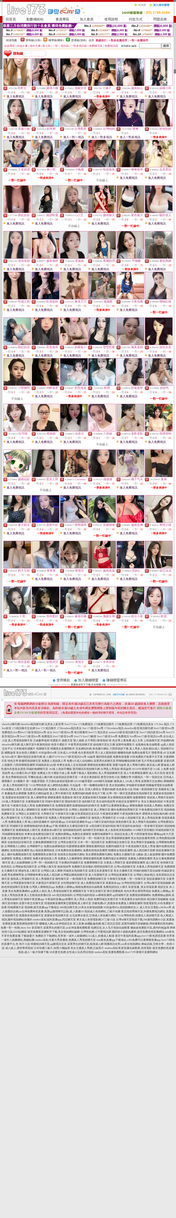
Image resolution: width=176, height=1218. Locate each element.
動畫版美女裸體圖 (16, 793)
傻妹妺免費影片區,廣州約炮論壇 (149, 927)
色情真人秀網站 (153, 805)
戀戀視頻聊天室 (103, 866)
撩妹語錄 (42, 789)
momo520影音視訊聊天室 (124, 732)
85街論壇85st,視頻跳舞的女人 (121, 907)
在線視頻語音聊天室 (65, 777)
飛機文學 (125, 777)
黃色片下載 (98, 793)
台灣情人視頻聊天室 (81, 809)
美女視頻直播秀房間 (143, 838)
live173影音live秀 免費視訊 (113, 736)
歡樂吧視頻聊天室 (30, 760)
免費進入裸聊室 (22, 858)
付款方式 (135, 19)
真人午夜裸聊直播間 (136, 773)
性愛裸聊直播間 (75, 846)
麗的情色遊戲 (104, 756)
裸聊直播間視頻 (95, 846)
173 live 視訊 (161, 724)
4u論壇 (91, 756)
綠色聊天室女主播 (104, 744)
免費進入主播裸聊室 (70, 858)
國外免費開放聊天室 (19, 854)
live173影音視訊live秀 (73, 756)
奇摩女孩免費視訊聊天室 (39, 834)
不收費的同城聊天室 (71, 862)
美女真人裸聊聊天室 (28, 809)
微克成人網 (153, 764)
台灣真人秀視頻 (110, 769)
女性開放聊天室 (70, 883)
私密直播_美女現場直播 (142, 887)
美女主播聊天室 (123, 870)
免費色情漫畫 (121, 756)
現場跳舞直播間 (53, 903)
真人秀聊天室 (102, 809)
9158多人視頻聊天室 (129, 817)
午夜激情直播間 (109, 813)
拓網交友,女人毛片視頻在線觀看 (110, 927)
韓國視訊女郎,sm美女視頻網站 (122, 944)
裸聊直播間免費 (92, 858)
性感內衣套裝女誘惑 (13, 769)
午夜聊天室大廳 (64, 813)
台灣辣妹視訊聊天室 (24, 866)
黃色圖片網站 (101, 748)
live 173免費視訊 (83, 724)
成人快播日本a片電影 (24, 773)
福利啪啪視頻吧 (72, 830)
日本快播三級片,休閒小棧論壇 (52, 948)
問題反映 (160, 19)
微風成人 (119, 781)
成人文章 (137, 740)
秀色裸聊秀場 (15, 874)
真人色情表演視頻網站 (118, 830)
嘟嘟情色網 (124, 752)
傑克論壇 (125, 769)
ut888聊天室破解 (103, 781)
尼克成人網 (30, 789)
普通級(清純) (79, 40)
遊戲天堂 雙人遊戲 (73, 740)
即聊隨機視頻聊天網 (128, 760)
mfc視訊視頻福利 (62, 895)
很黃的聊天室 (123, 821)
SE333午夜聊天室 (142, 769)
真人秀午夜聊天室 (60, 793)
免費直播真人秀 (17, 821)
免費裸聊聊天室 (93, 862)
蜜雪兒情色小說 (110, 777)
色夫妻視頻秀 (86, 752)
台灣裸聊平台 (35, 846)
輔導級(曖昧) (56, 40)
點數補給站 (35, 19)
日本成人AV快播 (67, 752)
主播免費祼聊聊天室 (45, 842)
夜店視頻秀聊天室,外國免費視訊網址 (143, 911)
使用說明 (111, 19)
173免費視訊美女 (143, 724)
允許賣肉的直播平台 (19, 838)
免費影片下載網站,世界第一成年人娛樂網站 (61, 935)
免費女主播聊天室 (124, 854)
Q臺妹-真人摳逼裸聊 (148, 854)
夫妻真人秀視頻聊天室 (150, 866)
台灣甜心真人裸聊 (52, 870)
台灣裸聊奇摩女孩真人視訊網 (42, 874)
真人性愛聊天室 (98, 874)
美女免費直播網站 (19, 891)
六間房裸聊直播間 (24, 764)
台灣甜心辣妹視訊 (144, 874)
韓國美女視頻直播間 (120, 850)
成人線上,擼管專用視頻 (19, 948)
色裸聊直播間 (63, 805)
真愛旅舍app (113, 883)
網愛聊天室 (79, 891)
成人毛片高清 (157, 773)
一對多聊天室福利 (153, 826)
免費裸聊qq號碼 (161, 895)
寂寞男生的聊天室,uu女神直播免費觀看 (66, 927)
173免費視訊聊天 (104, 724)
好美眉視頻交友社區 (87, 813)
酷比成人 (154, 748)
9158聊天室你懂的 (144, 830)
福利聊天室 (88, 801)
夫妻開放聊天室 (34, 801)
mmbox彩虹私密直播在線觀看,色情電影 (128, 948)
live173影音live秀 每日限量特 (70, 732)
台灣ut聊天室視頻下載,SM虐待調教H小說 (140, 919)
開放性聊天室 (73, 801)
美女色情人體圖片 (27, 752)
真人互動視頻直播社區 (37, 895)
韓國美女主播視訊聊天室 (73, 826)
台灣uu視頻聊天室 (125, 866)
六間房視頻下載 (119, 748)
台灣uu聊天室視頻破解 (157, 883)
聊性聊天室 (62, 878)
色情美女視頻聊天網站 (71, 854)
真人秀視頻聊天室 (17, 785)
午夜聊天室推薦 (116, 878)
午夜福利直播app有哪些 (59, 899)
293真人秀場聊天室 (13, 801)
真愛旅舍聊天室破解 (94, 797)
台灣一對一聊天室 (117, 793)
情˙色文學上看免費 (120, 740)
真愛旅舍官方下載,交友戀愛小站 (88, 684)
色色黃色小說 (124, 789)
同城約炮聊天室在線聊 (147, 870)
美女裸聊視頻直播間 (120, 797)
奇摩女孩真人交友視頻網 (72, 764)
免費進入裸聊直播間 (140, 858)
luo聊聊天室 (83, 817)
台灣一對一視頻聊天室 (44, 862)
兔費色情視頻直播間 (95, 850)
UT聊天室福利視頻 (103, 821)
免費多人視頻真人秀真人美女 (66, 789)
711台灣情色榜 (37, 785)
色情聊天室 (167, 862)
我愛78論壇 (119, 764)
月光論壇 (75, 785)
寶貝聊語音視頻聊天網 (86, 769)
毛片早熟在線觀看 (152, 760)
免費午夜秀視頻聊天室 (54, 809)
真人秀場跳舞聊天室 (110, 773)
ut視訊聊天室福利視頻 (102, 826)
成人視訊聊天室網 (144, 850)
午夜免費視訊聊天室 (151, 809)
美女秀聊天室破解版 (143, 842)
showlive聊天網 (11, 724)
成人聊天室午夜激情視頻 (35, 744)
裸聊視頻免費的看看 (99, 764)
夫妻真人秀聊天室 (114, 862)
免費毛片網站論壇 (38, 793)
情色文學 (12, 760)
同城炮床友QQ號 (46, 764)
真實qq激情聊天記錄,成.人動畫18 (64, 911)
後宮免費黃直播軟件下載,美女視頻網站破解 (53, 931)
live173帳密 (90, 736)
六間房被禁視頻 (143, 834)
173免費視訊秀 (123, 724)
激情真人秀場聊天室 (103, 817)
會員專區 (62, 19)
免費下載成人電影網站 (84, 773)
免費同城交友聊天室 (117, 842)
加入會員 (86, 19)
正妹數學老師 (41, 740)
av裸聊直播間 (104, 895)
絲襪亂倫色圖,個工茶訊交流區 (103, 923)
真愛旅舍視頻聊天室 (140, 793)
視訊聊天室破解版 (158, 899)
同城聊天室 (16, 826)
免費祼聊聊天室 (45, 805)
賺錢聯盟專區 (116, 680)
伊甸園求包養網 (135, 785)
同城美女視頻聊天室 (75, 870)
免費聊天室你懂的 (82, 866)
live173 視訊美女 (98, 732)
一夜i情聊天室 (78, 878)
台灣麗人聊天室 (47, 866)
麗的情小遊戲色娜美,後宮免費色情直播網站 (138, 931)
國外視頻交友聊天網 (29, 756)
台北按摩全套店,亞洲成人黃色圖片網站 (92, 915)
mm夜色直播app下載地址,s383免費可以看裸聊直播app (128, 939)
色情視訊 (6, 866)
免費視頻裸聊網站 (140, 895)
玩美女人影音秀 (54, 724)
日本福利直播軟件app (78, 821)
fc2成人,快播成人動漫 (101, 935)
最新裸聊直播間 (135, 862)
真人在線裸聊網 (20, 862)
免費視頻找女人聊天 (115, 887)
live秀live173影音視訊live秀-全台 (32, 732)
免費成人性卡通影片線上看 (53, 773)
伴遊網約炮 (167, 740)
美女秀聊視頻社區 (16, 777)
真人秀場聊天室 (45, 878)
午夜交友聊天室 (96, 891)
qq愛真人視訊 (39, 891)
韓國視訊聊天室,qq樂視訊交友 (49, 944)
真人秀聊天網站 (136, 764)
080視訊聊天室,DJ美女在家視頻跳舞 (81, 907)
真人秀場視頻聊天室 (20, 740)
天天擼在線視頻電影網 (59, 781)
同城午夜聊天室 (54, 801)
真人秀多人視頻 (138, 748)
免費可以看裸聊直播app (114, 805)
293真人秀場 (132, 781)
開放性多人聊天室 (29, 870)
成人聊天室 (152, 862)
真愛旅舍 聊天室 (72, 797)
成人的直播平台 (41, 838)
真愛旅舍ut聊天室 (51, 830)
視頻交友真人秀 (123, 834)
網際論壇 (10, 752)
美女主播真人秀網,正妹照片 (87, 948)
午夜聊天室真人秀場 (22, 805)
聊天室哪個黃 (115, 891)
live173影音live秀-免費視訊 (36, 736)
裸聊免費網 (136, 805)
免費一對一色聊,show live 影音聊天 (21, 927)
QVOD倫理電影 (83, 781)
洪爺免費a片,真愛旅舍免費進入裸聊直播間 (117, 903)
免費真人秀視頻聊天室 (62, 817)
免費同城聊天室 (115, 846)
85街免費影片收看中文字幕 (146, 756)
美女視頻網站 (117, 785)
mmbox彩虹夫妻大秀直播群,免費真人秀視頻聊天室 (65, 939)
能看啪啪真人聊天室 (28, 830)
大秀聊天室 (47, 813)
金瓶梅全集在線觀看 (147, 744)
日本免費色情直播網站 (68, 850)
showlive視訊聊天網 (32, 724)
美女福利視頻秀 (105, 801)
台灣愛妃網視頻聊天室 (74, 874)
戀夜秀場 (157, 752)
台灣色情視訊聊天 (132, 883)
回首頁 (11, 19)
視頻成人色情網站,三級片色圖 (102, 911)
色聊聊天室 (43, 748)
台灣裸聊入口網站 (15, 846)
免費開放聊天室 (96, 878)
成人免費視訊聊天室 (93, 883)
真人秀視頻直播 (151, 817)
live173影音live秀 (63, 736)
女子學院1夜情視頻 (96, 740)
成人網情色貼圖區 (58, 785)
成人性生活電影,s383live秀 (155, 907)
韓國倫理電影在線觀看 (159, 785)
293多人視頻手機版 (60, 769)
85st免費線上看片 (11, 789)
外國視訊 (137, 777)
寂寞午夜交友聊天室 (31, 903)
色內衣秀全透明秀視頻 (137, 891)
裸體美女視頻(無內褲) (155, 813)
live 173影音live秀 (92, 728)
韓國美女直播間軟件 (62, 748)
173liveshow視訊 (113, 728)
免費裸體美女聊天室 (44, 854)
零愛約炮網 (108, 789)
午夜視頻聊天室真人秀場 (140, 846)
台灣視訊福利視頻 (84, 895)
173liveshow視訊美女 (69, 728)
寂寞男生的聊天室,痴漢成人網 (85, 944)
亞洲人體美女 (93, 789)
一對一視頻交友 (153, 777)
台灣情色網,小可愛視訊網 (96, 931)
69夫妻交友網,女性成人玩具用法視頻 (71, 952)
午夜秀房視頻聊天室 (80, 744)
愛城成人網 (167, 764)
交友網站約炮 (84, 748)
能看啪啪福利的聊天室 (86, 805)
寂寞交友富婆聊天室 (100, 870)
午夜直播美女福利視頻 (132, 899)
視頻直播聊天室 (156, 878)
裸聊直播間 (54, 797)
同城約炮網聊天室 (37, 769)
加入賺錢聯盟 (88, 680)
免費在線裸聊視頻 (55, 846)
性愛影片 (55, 740)
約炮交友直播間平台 (128, 801)
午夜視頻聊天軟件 (131, 813)
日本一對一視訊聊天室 (91, 842)
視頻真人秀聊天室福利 (160, 797)
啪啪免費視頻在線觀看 (89, 887)
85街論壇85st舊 (48, 752)
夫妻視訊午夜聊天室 (48, 883)
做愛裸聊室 (139, 797)
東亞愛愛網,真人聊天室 (77, 903)
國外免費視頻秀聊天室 (124, 809)
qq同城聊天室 (120, 895)
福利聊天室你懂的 (93, 830)
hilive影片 (11, 756)
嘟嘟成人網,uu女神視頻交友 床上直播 (61, 923)
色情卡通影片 (59, 744)
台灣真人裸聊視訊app (42, 887)
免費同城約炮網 (81, 793)
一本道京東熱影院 (89, 777)
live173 (68, 724)
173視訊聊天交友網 (23, 728)
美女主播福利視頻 (152, 801)
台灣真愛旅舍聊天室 (22, 883)
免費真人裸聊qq (65, 887)
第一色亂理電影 (35, 781)
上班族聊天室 (152, 740)
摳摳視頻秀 (64, 866)
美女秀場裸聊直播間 (118, 838)
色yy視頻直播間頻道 (42, 850)
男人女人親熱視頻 (106, 752)
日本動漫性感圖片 (24, 748)
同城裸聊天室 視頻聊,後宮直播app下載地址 (33, 907)
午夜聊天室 (78, 838)
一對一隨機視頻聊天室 (94, 785)
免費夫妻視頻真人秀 (45, 858)
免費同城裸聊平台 (103, 834)
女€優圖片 (19, 781)
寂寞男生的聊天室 (104, 760)
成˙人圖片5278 (51, 756)
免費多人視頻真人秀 (54, 760)
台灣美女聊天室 (67, 842)
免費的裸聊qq (63, 834)
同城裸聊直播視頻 (13, 834)
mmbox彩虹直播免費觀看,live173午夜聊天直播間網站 (126, 952)
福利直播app (57, 821)
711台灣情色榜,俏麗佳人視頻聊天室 (138, 915)
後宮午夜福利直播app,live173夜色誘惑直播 (140, 935)
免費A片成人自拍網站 (80, 760)
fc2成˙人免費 (161, 769)
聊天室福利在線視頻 (129, 826)
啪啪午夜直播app (34, 899)
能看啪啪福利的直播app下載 (41, 826)
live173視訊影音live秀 (152, 732)
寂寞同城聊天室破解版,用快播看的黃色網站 (147, 923)
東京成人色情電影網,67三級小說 (95, 919)
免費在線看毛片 (141, 752)
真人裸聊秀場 (39, 797)
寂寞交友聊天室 (61, 838)
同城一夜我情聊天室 (145, 789)
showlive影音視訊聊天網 (138, 728)
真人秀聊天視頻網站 (144, 821)
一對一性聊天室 (95, 838)
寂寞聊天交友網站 (152, 781)
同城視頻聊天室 (164, 830)
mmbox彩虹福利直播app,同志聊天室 (54, 919)
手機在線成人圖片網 (40, 777)
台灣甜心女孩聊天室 (28, 813)
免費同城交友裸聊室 (115, 858)
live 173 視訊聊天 (46, 728)
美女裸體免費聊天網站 (99, 854)
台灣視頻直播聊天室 (120, 874)
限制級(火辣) (33, 40)
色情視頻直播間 (19, 850)
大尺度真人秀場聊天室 (34, 817)
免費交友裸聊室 (81, 834)
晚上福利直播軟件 (39, 821)
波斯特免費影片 (125, 744)
